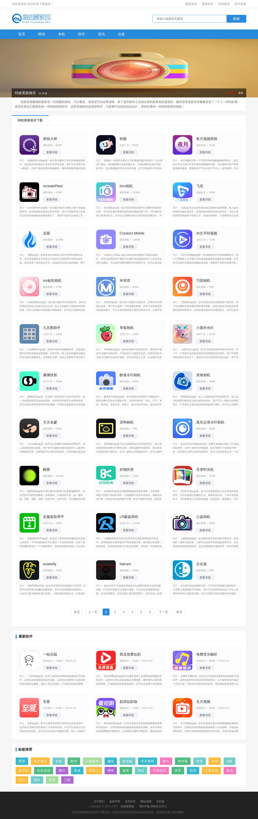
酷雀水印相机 (130, 375)
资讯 (101, 34)
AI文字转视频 (206, 233)
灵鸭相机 (127, 422)
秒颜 (123, 139)
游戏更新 (224, 3)
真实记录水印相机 (210, 422)
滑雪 (214, 761)
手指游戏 (159, 770)
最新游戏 (191, 3)
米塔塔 (125, 281)
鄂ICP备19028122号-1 (153, 806)
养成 (77, 770)
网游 (41, 34)
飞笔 (199, 186)
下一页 (163, 612)
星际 (37, 780)
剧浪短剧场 (128, 702)
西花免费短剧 (130, 654)
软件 (81, 34)
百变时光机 (205, 469)
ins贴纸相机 (52, 281)
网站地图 (146, 801)
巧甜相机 (203, 281)
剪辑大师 (50, 139)
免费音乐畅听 (206, 654)
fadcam (125, 564)
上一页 (92, 612)
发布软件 (130, 801)
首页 (21, 34)
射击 (230, 770)
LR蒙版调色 (129, 517)
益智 (126, 770)
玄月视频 (203, 702)
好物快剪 (127, 469)
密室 (199, 761)
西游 (22, 761)
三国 (67, 780)
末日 (22, 780)
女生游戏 (43, 770)
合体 (59, 761)
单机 (61, 34)
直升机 (23, 770)
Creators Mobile (132, 233)
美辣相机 (203, 375)
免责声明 (114, 801)
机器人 (94, 770)
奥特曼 (183, 761)
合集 (121, 34)
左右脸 (201, 564)
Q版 (229, 761)
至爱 (46, 702)
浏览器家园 (127, 806)
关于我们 (99, 801)
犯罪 (193, 770)
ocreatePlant (53, 186)
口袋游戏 (92, 761)
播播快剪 (50, 375)
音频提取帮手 (53, 517)
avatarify (49, 564)
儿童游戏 (211, 770)
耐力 (166, 761)
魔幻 (62, 770)
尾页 (179, 612)
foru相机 (126, 186)
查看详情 (51, 152)
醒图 (46, 469)
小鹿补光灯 (205, 328)
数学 (74, 761)
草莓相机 (127, 328)
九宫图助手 (52, 328)
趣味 (111, 761)
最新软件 (207, 3)
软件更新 (240, 3)
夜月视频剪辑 (206, 139)
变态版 (127, 761)
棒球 (111, 770)
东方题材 (147, 761)
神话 (141, 770)
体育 (178, 770)
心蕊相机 (203, 517)
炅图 (46, 233)
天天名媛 (50, 422)
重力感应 (40, 761)
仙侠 (52, 780)
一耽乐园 (50, 654)
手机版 (160, 801)
